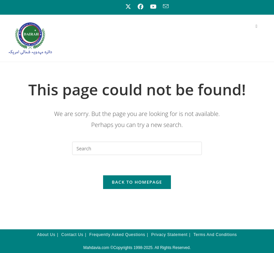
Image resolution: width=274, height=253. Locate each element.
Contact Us (72, 234)
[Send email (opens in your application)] (164, 6)
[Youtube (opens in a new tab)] (153, 7)
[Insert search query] (137, 148)
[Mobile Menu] (256, 26)
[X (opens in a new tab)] (128, 7)
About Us (46, 234)
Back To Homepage (137, 182)
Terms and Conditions (215, 234)
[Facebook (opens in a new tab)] (140, 7)
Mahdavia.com (96, 247)
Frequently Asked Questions (117, 234)
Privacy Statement (169, 234)
